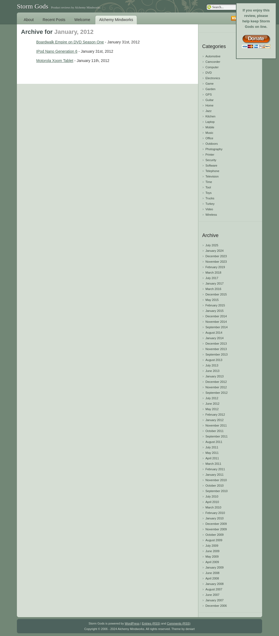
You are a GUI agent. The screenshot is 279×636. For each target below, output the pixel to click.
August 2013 (213, 360)
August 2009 (213, 540)
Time (208, 182)
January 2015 (214, 310)
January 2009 (214, 567)
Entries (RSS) (151, 623)
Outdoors (211, 143)
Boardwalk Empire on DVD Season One (70, 42)
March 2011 (213, 463)
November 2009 (216, 529)
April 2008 (212, 578)
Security (210, 160)
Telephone (212, 171)
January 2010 (214, 518)
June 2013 (212, 370)
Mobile (209, 127)
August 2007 (213, 589)
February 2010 (215, 512)
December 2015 (216, 294)
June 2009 (212, 551)
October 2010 (214, 485)
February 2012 (215, 414)
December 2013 (216, 343)
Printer (209, 154)
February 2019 (215, 267)
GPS (208, 94)
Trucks (209, 198)
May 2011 (212, 452)
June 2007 (212, 594)
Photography (213, 149)
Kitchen (210, 116)
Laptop (210, 121)
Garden (210, 89)
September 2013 (216, 354)
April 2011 (212, 458)
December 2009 (216, 523)
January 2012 (214, 420)
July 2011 (211, 447)
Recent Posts (54, 19)
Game (209, 83)
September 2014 (216, 327)
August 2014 (213, 332)
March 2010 (213, 507)
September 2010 (216, 491)
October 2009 (214, 534)
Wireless (211, 214)
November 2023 (216, 261)
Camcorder (212, 61)
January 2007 (214, 600)
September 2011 (216, 436)
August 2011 (213, 441)
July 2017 (211, 278)
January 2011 (214, 474)
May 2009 (212, 556)
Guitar (209, 100)
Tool (208, 187)
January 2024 (214, 250)
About (29, 19)
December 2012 (216, 381)
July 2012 (211, 398)
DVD (208, 72)
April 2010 (212, 502)
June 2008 (212, 573)
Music (209, 132)
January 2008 (214, 583)
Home (209, 105)
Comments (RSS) (178, 623)
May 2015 (212, 299)
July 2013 (211, 365)
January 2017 (214, 283)
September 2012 (216, 392)
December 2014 (216, 316)
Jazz (208, 111)
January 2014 (214, 338)
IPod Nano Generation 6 (56, 51)
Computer (212, 67)
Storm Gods (32, 6)
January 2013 (214, 376)
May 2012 (212, 409)
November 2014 (216, 321)
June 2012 (212, 403)
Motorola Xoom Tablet (54, 60)
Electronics (212, 78)
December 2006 (216, 605)
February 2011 (215, 469)
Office (209, 138)
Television (212, 176)
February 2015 (215, 305)
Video (209, 209)
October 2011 (214, 431)
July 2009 (211, 545)
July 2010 (211, 496)
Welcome (82, 19)
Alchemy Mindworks (116, 19)
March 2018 (213, 272)
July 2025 (211, 245)
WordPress (132, 623)
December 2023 (216, 256)
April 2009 (212, 562)
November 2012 (216, 387)
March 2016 (213, 289)
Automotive (212, 56)
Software (211, 165)
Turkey (209, 203)
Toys (208, 192)
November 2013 (216, 349)
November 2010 (216, 480)
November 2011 (216, 425)
